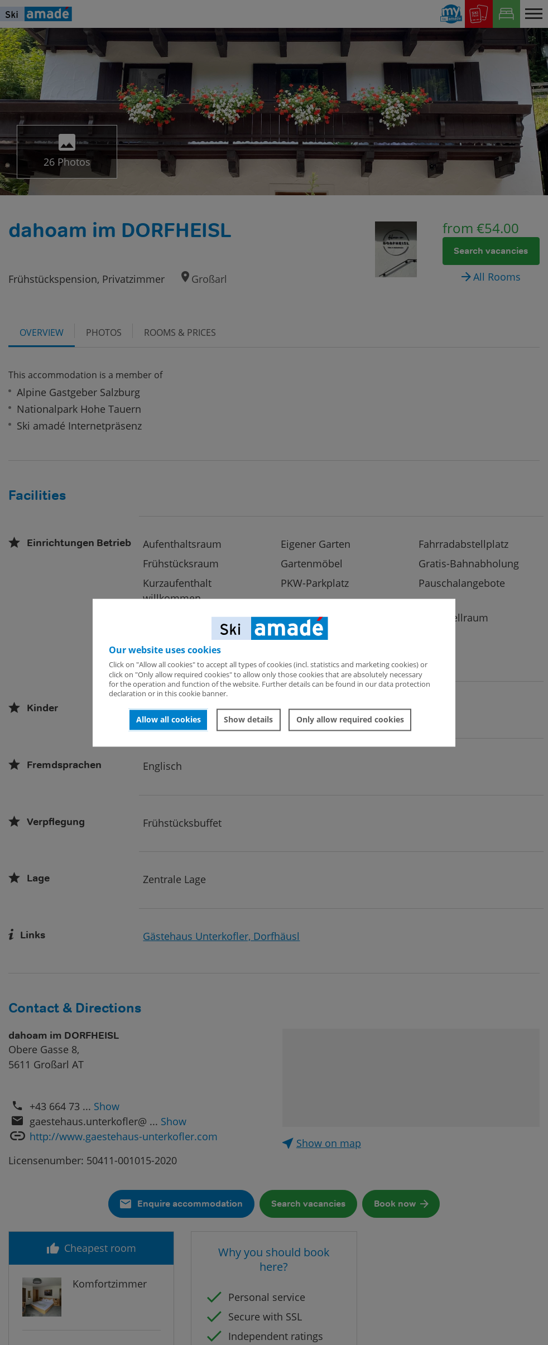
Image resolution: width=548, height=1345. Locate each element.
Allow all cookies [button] (168, 720)
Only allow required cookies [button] (350, 720)
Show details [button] (248, 720)
